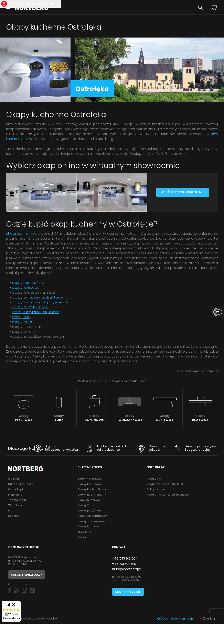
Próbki (81, 537)
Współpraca (16, 505)
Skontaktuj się (128, 592)
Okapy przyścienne (91, 510)
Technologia (17, 500)
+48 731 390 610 (124, 563)
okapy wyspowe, (26, 287)
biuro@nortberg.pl (126, 569)
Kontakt (14, 516)
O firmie (14, 479)
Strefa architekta (20, 484)
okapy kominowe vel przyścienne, (40, 302)
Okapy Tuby (85, 505)
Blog (11, 510)
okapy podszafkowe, (29, 282)
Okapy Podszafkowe (92, 489)
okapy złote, (22, 322)
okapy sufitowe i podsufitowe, (38, 297)
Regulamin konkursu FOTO (165, 484)
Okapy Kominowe (89, 484)
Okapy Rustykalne (90, 495)
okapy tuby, (22, 317)
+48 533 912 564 (125, 558)
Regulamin (154, 479)
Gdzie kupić (16, 489)
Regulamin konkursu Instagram (169, 495)
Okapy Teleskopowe (91, 521)
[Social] (10, 590)
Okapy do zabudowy (92, 516)
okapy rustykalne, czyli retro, (36, 312)
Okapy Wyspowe (89, 479)
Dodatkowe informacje (175, 618)
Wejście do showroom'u (183, 192)
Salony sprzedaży (26, 575)
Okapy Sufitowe (88, 500)
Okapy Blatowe (88, 526)
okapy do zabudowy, (30, 307)
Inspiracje (15, 495)
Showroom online (21, 233)
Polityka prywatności (161, 489)
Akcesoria (84, 532)
